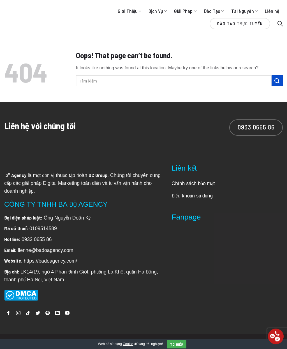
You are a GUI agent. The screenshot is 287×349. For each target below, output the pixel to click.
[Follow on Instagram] (18, 313)
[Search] (280, 23)
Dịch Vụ (158, 11)
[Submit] (277, 80)
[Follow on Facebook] (8, 313)
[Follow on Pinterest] (47, 313)
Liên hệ (272, 11)
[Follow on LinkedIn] (57, 313)
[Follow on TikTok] (28, 313)
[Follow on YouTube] (67, 313)
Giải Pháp (185, 11)
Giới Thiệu (129, 11)
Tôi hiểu (176, 344)
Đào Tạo (214, 11)
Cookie (128, 344)
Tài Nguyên (244, 11)
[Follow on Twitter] (38, 313)
